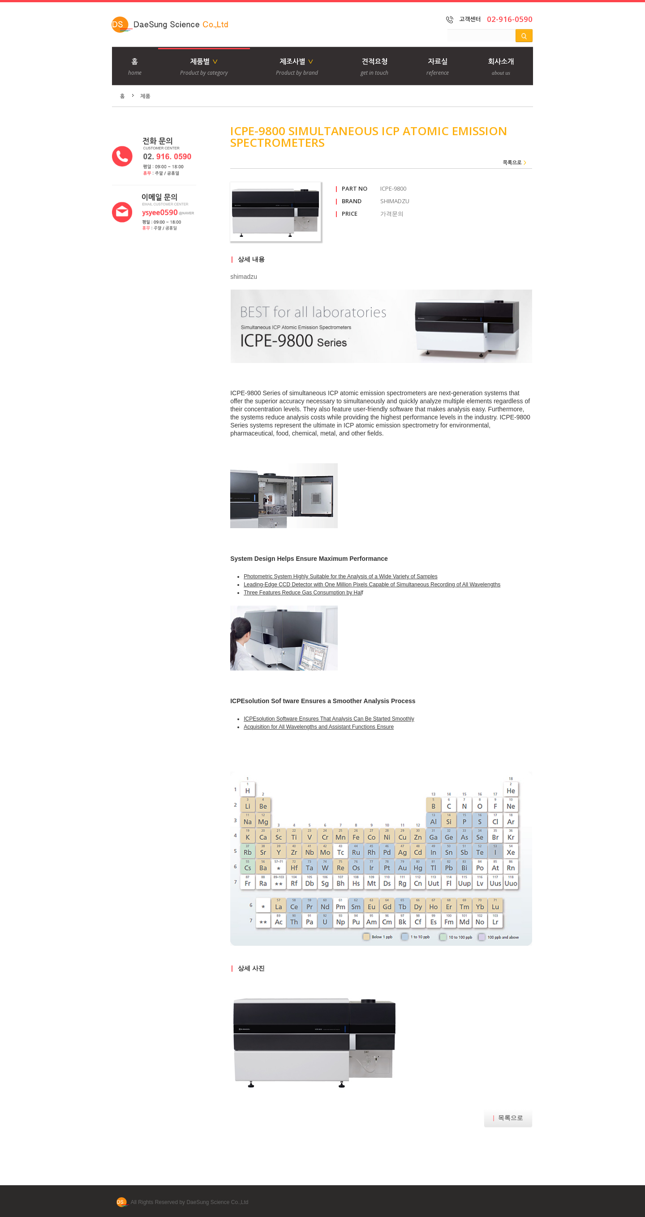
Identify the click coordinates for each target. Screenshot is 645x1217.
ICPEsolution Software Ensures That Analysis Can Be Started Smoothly (329, 719)
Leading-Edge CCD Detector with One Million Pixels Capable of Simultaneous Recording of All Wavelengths (372, 584)
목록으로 (508, 1118)
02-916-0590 (510, 19)
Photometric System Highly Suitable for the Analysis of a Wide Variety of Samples (341, 576)
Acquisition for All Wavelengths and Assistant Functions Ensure (319, 727)
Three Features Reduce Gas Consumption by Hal (302, 592)
